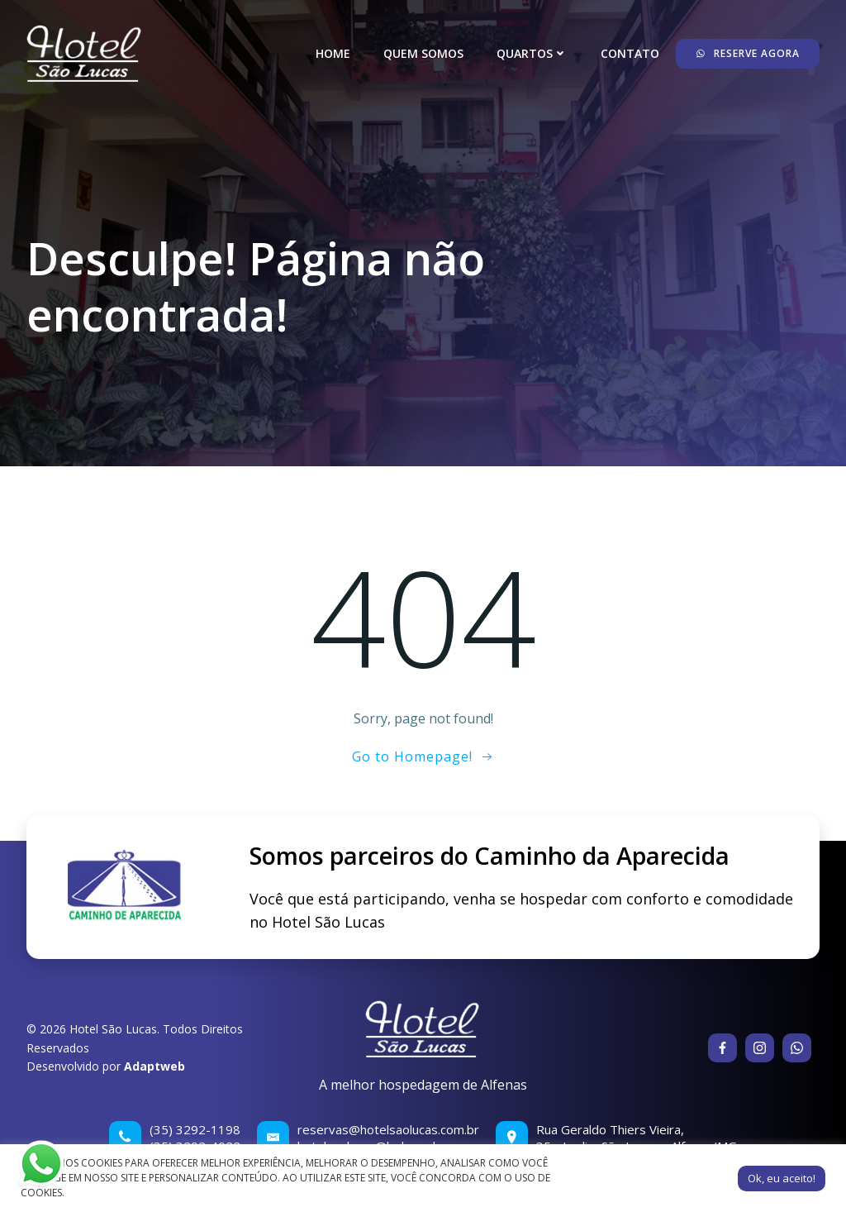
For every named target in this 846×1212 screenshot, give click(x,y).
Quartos (532, 53)
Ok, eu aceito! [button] (781, 1178)
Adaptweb (154, 1066)
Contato (630, 53)
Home (333, 53)
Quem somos (423, 53)
